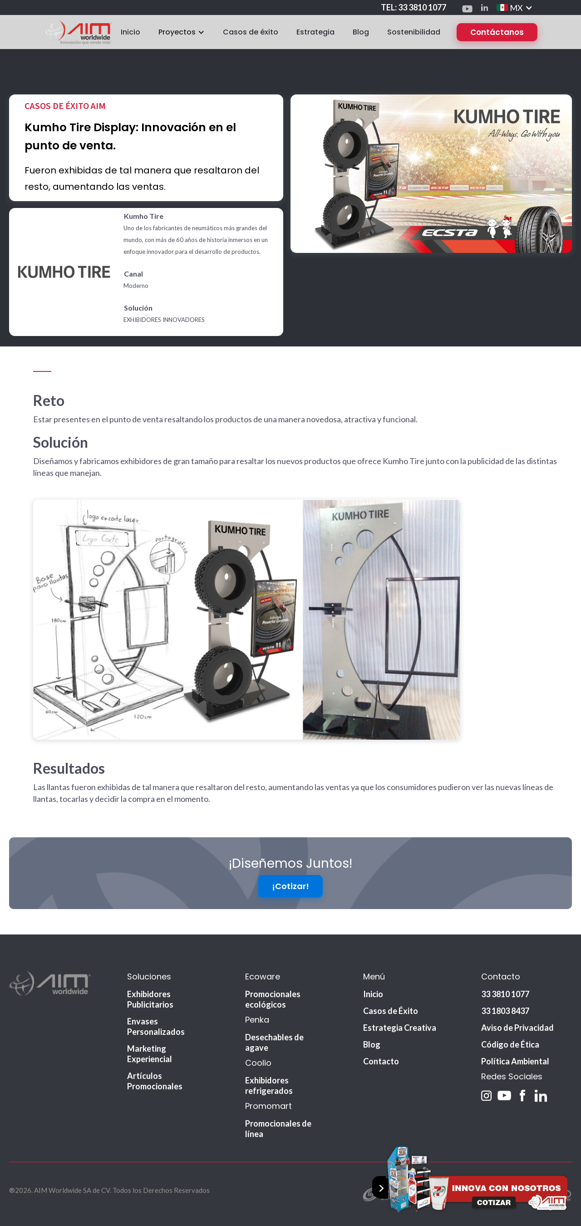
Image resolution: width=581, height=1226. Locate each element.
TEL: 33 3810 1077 (413, 7)
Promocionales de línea (278, 1137)
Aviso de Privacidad (517, 1036)
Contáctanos (497, 32)
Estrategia (315, 32)
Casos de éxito (250, 32)
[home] (78, 32)
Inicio (130, 32)
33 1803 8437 (505, 1019)
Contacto (381, 1069)
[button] (514, 7)
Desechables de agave (274, 1050)
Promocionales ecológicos (272, 1007)
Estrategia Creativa (399, 1036)
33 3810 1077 (505, 1002)
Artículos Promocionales (154, 1089)
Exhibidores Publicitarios (150, 1007)
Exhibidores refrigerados (269, 1093)
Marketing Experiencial (149, 1062)
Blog (361, 32)
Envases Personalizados (156, 1034)
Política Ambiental (515, 1069)
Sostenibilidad (413, 32)
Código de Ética (510, 1053)
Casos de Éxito (390, 1019)
